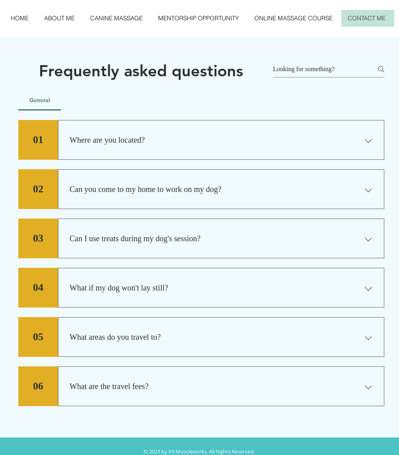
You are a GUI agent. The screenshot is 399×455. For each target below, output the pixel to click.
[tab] (39, 100)
